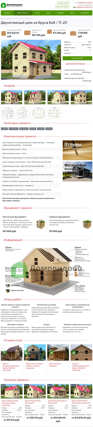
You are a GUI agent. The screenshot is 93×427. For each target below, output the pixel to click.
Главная (7, 13)
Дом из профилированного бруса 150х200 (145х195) (80, 366)
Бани (37, 13)
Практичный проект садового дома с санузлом (34, 365)
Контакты (85, 13)
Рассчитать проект (62, 6)
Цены (48, 13)
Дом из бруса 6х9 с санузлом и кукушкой (81, 402)
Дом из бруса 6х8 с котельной (33, 402)
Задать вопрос (77, 58)
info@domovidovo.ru (83, 7)
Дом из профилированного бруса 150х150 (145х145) (11, 366)
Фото (72, 13)
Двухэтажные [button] (24, 128)
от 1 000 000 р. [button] (13, 128)
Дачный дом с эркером (55, 364)
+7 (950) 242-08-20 (84, 3)
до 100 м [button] (4, 128)
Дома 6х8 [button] (32, 128)
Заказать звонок (63, 3)
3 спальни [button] (49, 128)
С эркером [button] (41, 128)
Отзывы (60, 13)
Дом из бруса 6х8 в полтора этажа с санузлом (10, 403)
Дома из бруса (23, 13)
